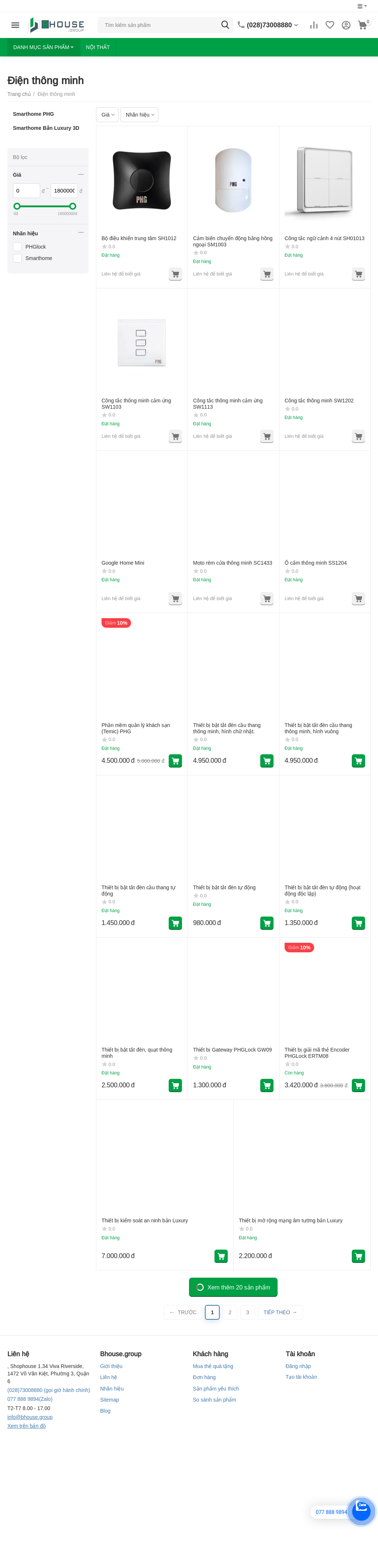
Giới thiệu (111, 1366)
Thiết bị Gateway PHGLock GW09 (232, 1050)
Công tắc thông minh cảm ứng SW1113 (227, 404)
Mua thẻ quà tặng (213, 1366)
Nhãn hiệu (112, 1389)
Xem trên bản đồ (26, 1426)
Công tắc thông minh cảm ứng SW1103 (136, 404)
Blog (105, 1411)
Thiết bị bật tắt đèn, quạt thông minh (137, 1053)
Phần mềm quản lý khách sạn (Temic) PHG (136, 728)
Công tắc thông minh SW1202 (319, 401)
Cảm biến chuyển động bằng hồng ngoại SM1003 (232, 241)
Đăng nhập (298, 1366)
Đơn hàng (204, 1377)
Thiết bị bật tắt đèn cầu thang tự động (138, 890)
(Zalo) (29, 1399)
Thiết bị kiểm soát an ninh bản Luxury (145, 1220)
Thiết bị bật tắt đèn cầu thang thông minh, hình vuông (318, 728)
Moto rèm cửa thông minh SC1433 (232, 563)
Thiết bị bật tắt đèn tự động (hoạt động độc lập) (323, 890)
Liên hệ (108, 1377)
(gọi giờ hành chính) (48, 1390)
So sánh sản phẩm (214, 1400)
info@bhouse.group (29, 1417)
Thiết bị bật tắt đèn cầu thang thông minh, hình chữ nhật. (227, 728)
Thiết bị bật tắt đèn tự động (224, 887)
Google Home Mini (123, 563)
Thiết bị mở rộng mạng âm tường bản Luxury (291, 1220)
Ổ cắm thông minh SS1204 (316, 563)
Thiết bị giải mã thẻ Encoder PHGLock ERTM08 (317, 1053)
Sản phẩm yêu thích (216, 1389)
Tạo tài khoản (301, 1377)
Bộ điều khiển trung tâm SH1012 (139, 238)
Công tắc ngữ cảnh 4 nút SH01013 (324, 238)
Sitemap (109, 1400)
